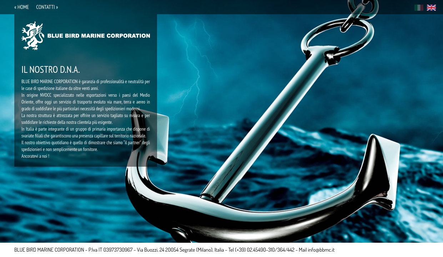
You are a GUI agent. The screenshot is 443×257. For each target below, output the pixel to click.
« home (21, 7)
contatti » (47, 7)
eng (431, 8)
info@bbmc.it (321, 249)
